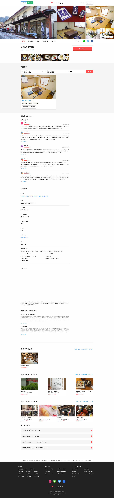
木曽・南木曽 (34, 196)
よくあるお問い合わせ (89, 474)
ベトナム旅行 (21, 476)
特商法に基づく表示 (88, 471)
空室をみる (82, 48)
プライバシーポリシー (77, 474)
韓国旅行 (36, 471)
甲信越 (22, 196)
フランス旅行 (37, 476)
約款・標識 (86, 469)
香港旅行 (28, 474)
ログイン (82, 3)
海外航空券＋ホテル (22, 469)
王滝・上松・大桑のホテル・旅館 (84, 349)
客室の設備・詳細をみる (29, 106)
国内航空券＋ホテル (61, 471)
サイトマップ (75, 469)
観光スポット (60, 474)
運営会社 (74, 476)
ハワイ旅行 (20, 471)
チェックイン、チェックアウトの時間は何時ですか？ (35, 442)
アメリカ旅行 (29, 476)
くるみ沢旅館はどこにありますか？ (30, 436)
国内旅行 (30, 3)
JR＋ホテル (47, 471)
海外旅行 (24, 3)
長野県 (22, 50)
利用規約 (74, 471)
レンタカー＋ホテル (61, 469)
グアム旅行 (28, 471)
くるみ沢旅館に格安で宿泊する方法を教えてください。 (35, 448)
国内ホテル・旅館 (49, 469)
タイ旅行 (36, 474)
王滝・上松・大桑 (29, 50)
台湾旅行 (20, 474)
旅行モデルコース (49, 474)
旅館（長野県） (25, 237)
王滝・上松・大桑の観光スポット (84, 374)
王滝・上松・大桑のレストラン (84, 401)
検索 (89, 71)
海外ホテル (32, 469)
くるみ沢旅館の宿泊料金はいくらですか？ (32, 430)
